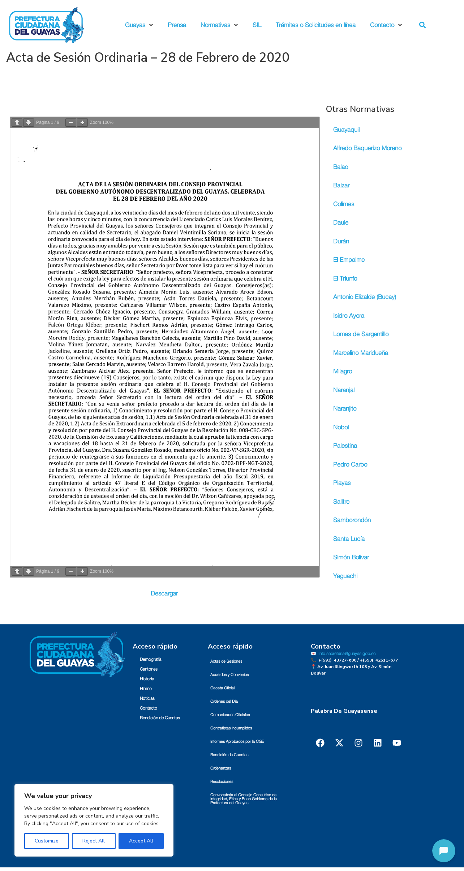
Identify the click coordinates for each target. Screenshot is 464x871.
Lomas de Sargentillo (360, 334)
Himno (146, 688)
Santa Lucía (349, 539)
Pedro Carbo (350, 465)
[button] (423, 25)
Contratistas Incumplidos (231, 728)
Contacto (386, 25)
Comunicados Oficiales (230, 715)
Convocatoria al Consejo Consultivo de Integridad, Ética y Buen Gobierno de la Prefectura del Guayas (243, 799)
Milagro (342, 371)
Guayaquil (346, 130)
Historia (147, 679)
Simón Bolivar (351, 557)
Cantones (149, 669)
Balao (340, 167)
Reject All (93, 840)
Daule (340, 223)
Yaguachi (345, 576)
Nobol (341, 427)
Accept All (141, 840)
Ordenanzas (220, 768)
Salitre (341, 502)
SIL (257, 25)
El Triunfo (345, 279)
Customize (47, 840)
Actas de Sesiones (226, 661)
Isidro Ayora (348, 316)
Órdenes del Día (224, 701)
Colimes (343, 204)
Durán (341, 241)
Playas (342, 483)
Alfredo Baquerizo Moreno (367, 148)
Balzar (341, 185)
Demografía (150, 659)
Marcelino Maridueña (360, 353)
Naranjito (344, 409)
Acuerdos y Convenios (229, 675)
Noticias (147, 698)
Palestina (345, 446)
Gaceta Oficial (222, 688)
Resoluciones (221, 782)
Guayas (139, 25)
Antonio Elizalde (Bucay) (364, 297)
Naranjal (344, 390)
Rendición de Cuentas (160, 718)
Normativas (219, 25)
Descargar (164, 593)
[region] (93, 820)
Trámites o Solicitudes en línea (316, 25)
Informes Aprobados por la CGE (237, 742)
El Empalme (349, 260)
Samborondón (352, 520)
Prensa (177, 25)
